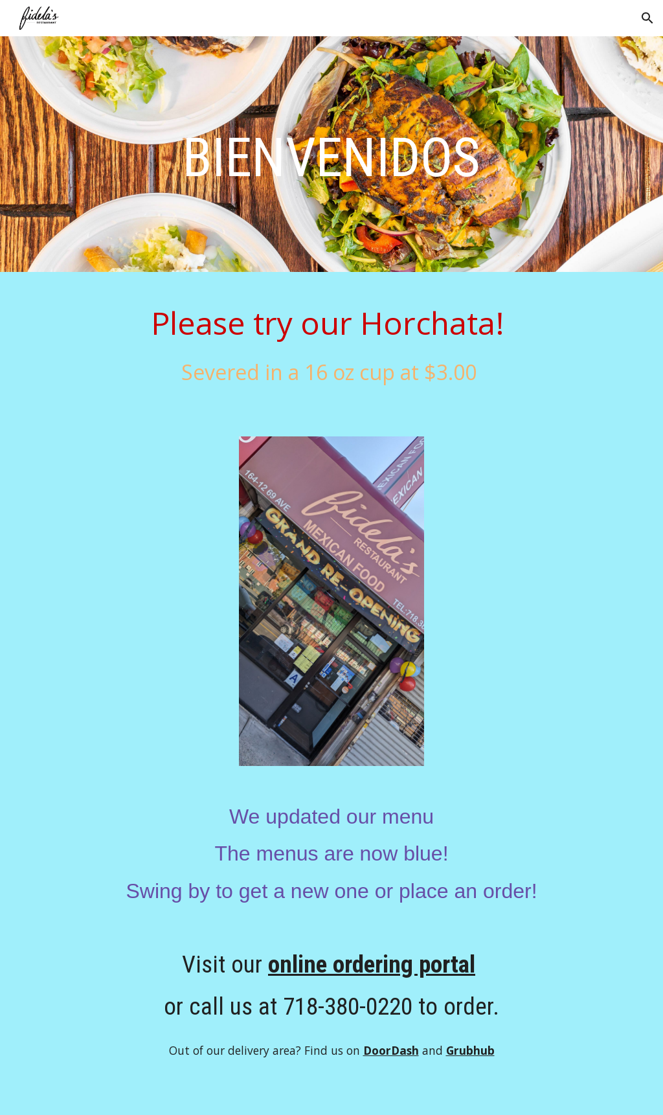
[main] (332, 157)
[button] (647, 18)
